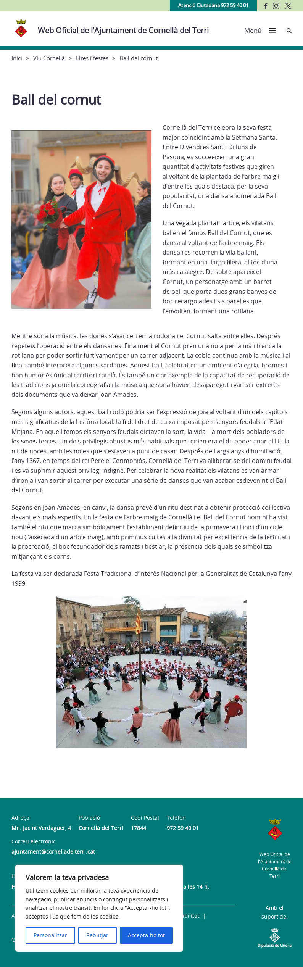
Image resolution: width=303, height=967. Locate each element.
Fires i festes (92, 58)
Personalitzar (50, 935)
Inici (16, 58)
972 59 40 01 (183, 828)
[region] (99, 908)
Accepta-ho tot (146, 935)
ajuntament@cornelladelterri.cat (53, 851)
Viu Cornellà (49, 58)
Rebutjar (97, 935)
